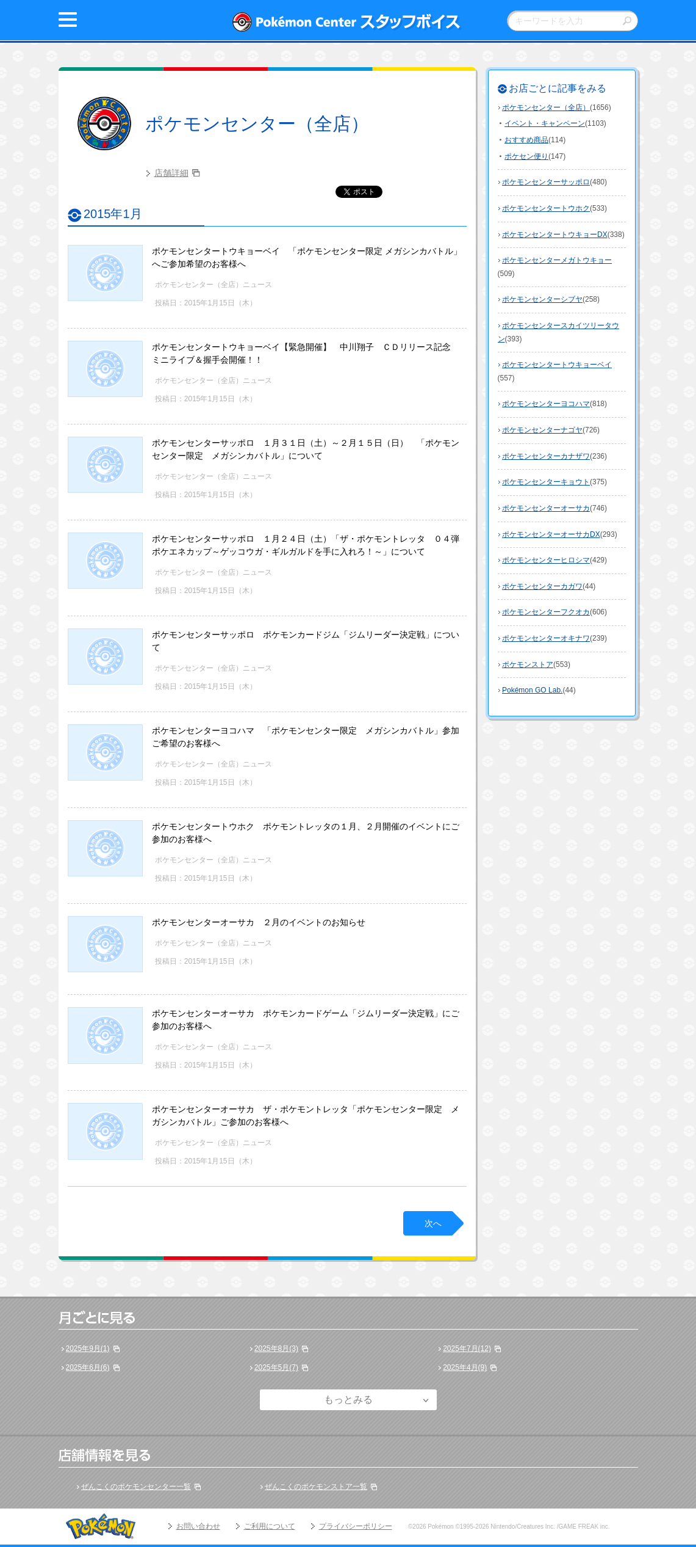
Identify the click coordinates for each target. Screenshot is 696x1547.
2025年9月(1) (88, 1348)
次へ (433, 1223)
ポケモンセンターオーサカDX (551, 534)
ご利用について (269, 1526)
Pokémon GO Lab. (532, 690)
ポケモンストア (527, 664)
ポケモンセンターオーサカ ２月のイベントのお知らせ (258, 922)
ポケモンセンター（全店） (257, 124)
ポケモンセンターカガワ (542, 586)
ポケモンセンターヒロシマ (546, 560)
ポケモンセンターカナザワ (546, 456)
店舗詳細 (171, 173)
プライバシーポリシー (355, 1526)
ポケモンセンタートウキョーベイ (557, 364)
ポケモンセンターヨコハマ (546, 403)
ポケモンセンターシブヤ (542, 299)
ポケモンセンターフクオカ (546, 612)
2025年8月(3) (276, 1348)
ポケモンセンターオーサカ (546, 508)
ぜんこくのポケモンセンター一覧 (136, 1486)
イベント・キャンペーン (544, 123)
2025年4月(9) (465, 1367)
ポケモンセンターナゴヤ (542, 430)
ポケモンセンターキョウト (546, 482)
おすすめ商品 (526, 140)
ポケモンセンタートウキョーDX (555, 234)
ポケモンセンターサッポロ (546, 182)
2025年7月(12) (467, 1348)
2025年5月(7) (276, 1367)
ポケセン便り (526, 156)
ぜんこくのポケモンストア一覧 (316, 1486)
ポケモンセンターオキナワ (546, 638)
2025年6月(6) (88, 1367)
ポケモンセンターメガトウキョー (557, 260)
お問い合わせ (198, 1526)
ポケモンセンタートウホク (546, 208)
